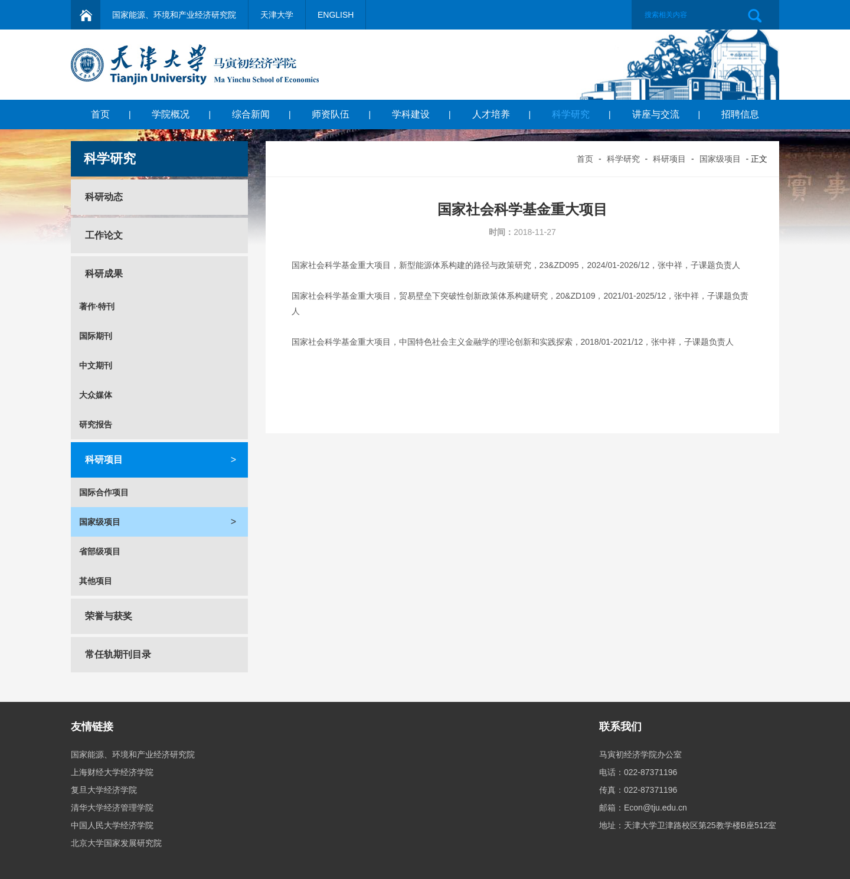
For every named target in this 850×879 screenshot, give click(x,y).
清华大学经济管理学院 (112, 807)
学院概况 (170, 114)
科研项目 (669, 159)
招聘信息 (740, 114)
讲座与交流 (655, 114)
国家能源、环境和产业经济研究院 (174, 14)
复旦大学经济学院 (104, 790)
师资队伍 (330, 114)
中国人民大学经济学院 (112, 825)
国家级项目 (720, 159)
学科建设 (411, 114)
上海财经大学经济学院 (112, 772)
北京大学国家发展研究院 (116, 843)
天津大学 (276, 14)
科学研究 (571, 114)
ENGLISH (336, 14)
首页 (100, 114)
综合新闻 (251, 114)
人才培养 (491, 114)
